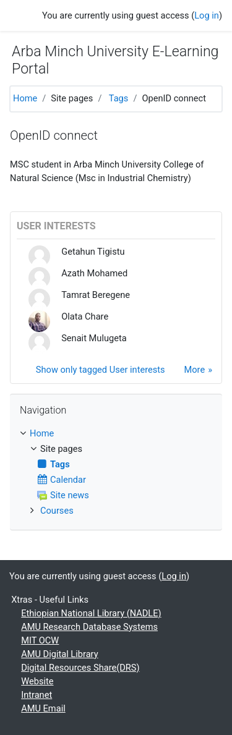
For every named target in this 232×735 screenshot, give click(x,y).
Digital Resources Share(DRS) (80, 667)
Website (37, 681)
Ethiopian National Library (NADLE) (91, 613)
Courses (57, 510)
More (194, 369)
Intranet (36, 694)
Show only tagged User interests (100, 369)
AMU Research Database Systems (89, 626)
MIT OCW (40, 640)
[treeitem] (116, 434)
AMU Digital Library (59, 654)
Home (25, 98)
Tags (119, 98)
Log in (206, 15)
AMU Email (43, 708)
